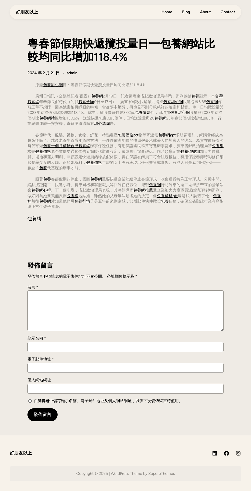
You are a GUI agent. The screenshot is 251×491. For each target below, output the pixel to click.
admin (72, 73)
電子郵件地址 (40, 359)
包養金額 (86, 101)
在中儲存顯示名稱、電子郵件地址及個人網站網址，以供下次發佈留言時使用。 (108, 400)
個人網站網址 (39, 380)
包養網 (97, 96)
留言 (32, 287)
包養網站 (47, 118)
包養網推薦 (143, 190)
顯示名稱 (36, 338)
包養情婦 (143, 112)
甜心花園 (102, 123)
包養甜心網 (53, 85)
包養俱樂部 (190, 151)
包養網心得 (41, 190)
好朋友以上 (27, 11)
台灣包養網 (80, 146)
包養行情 (82, 201)
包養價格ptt (128, 135)
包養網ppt (167, 135)
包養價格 (43, 151)
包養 (195, 96)
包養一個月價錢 (57, 146)
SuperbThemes (161, 473)
